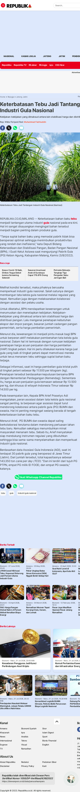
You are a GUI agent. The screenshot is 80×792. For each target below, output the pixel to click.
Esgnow (4, 744)
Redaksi (25, 762)
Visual (24, 744)
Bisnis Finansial (49, 740)
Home (2, 97)
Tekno (24, 740)
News (2, 736)
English (45, 744)
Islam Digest (48, 732)
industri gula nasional (27, 493)
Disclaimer (5, 766)
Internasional (6, 740)
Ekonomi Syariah (28, 728)
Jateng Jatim (21, 97)
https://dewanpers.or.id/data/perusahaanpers (23, 781)
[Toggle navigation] (3, 5)
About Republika (7, 762)
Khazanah (4, 732)
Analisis (24, 736)
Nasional (9, 56)
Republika (6, 65)
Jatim (62, 56)
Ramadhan (26, 748)
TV (1, 748)
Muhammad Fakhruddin (35, 122)
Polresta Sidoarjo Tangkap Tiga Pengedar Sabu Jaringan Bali (62, 274)
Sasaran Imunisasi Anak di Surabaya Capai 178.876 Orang (38, 272)
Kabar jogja (28, 56)
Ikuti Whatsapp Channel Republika (38, 477)
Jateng (47, 56)
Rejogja (11, 97)
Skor (44, 728)
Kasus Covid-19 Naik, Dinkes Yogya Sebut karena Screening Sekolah (12, 274)
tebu (73, 218)
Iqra (23, 732)
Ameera (3, 728)
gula (46, 222)
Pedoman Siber (49, 762)
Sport (44, 736)
